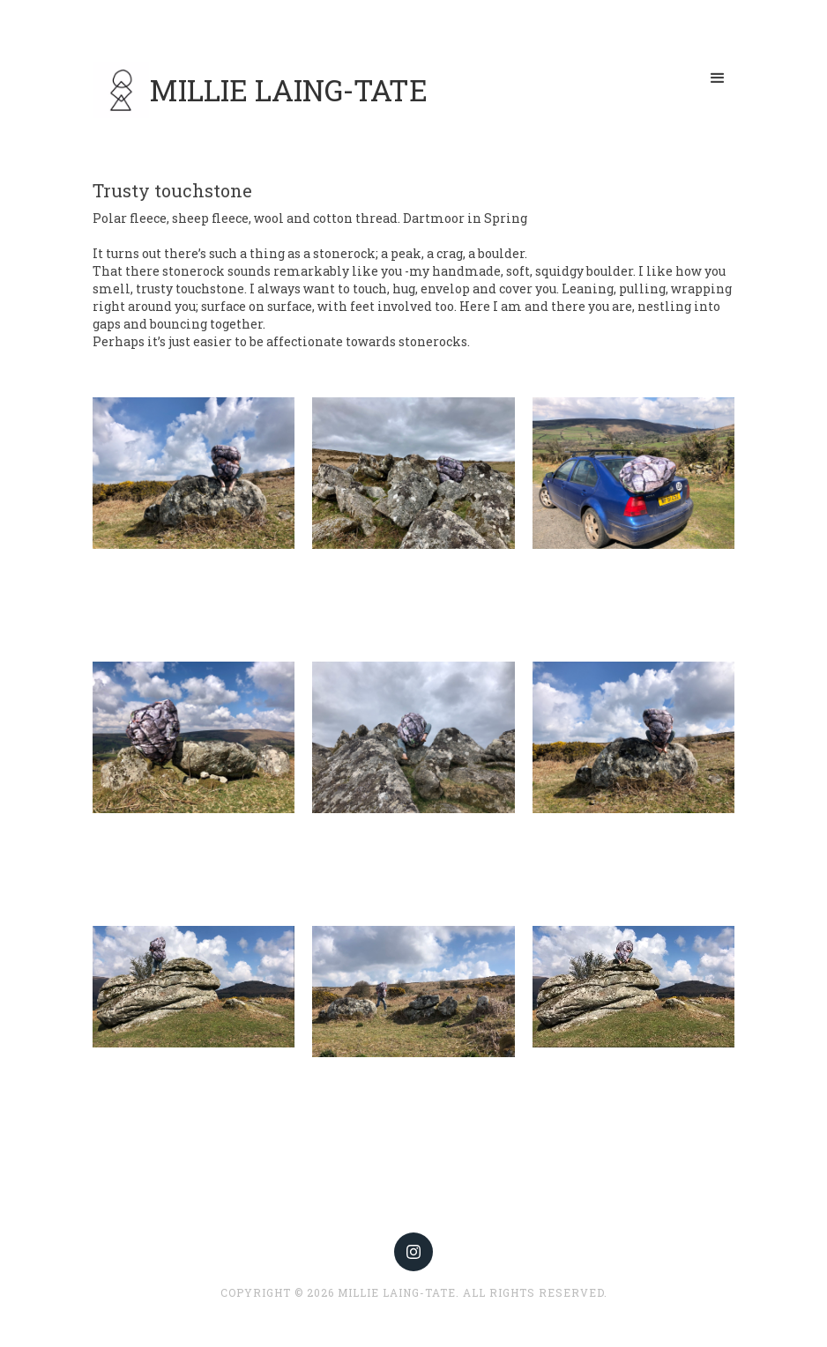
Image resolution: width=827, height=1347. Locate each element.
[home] (260, 90)
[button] (717, 78)
